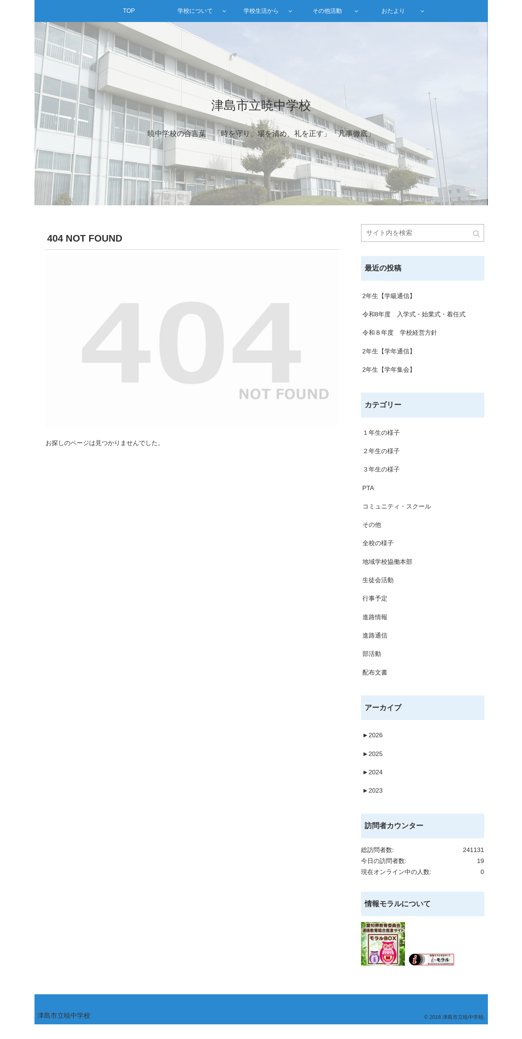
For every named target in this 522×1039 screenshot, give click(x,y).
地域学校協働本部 (388, 568)
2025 (373, 764)
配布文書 (375, 681)
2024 (373, 783)
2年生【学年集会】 (390, 372)
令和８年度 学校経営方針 (402, 334)
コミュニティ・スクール (398, 511)
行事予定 (375, 606)
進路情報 (375, 624)
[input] (422, 233)
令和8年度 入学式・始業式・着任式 (417, 315)
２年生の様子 (382, 455)
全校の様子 (378, 549)
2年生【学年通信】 (390, 353)
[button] (477, 234)
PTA (368, 492)
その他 (372, 530)
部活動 (372, 662)
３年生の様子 (382, 473)
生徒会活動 (378, 587)
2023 (373, 802)
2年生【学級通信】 (390, 296)
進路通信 (375, 643)
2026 (373, 745)
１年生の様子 (382, 436)
